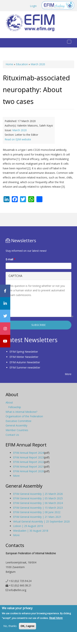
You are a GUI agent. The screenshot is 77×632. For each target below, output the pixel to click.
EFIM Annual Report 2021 (28, 466)
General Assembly (16, 425)
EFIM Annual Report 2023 (28, 457)
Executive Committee (18, 421)
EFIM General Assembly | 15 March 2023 (38, 507)
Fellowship (14, 407)
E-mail (10, 259)
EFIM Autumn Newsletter (25, 362)
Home (9, 64)
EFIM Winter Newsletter (24, 357)
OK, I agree (27, 626)
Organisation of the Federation (24, 416)
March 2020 (38, 64)
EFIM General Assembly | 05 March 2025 (38, 498)
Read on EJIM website (18, 139)
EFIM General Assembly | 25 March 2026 (38, 494)
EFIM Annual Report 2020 (28, 471)
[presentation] (37, 306)
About (9, 402)
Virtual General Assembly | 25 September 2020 (41, 521)
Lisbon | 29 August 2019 (28, 526)
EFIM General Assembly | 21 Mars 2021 (37, 517)
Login (33, 6)
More (68, 374)
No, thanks (10, 626)
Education (22, 64)
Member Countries (17, 430)
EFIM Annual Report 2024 (28, 452)
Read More (56, 618)
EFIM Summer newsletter (25, 367)
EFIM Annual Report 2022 (28, 462)
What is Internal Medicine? (21, 412)
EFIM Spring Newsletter (24, 351)
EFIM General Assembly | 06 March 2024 (38, 503)
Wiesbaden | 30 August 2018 (30, 530)
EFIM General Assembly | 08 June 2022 (36, 512)
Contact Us (12, 435)
